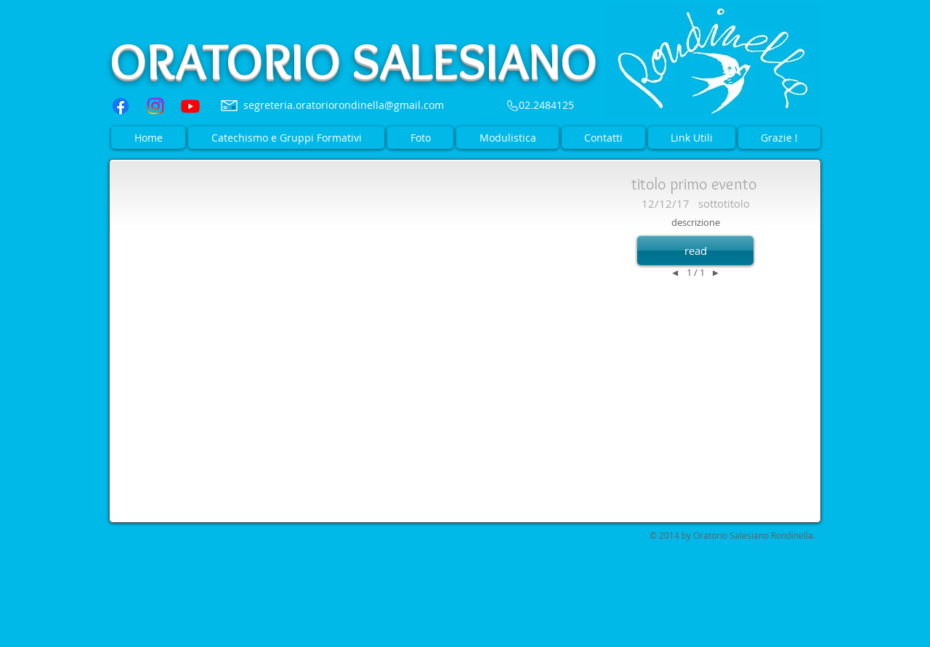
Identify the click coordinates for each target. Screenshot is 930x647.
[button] (695, 250)
